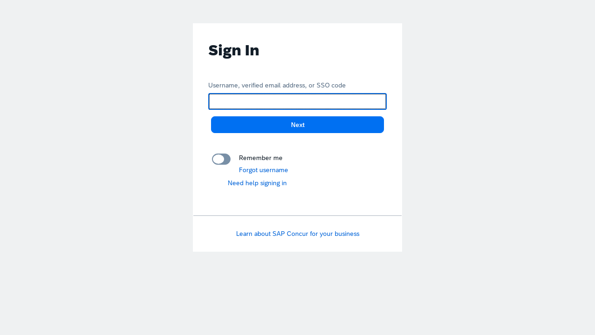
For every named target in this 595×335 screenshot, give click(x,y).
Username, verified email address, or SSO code (277, 85)
